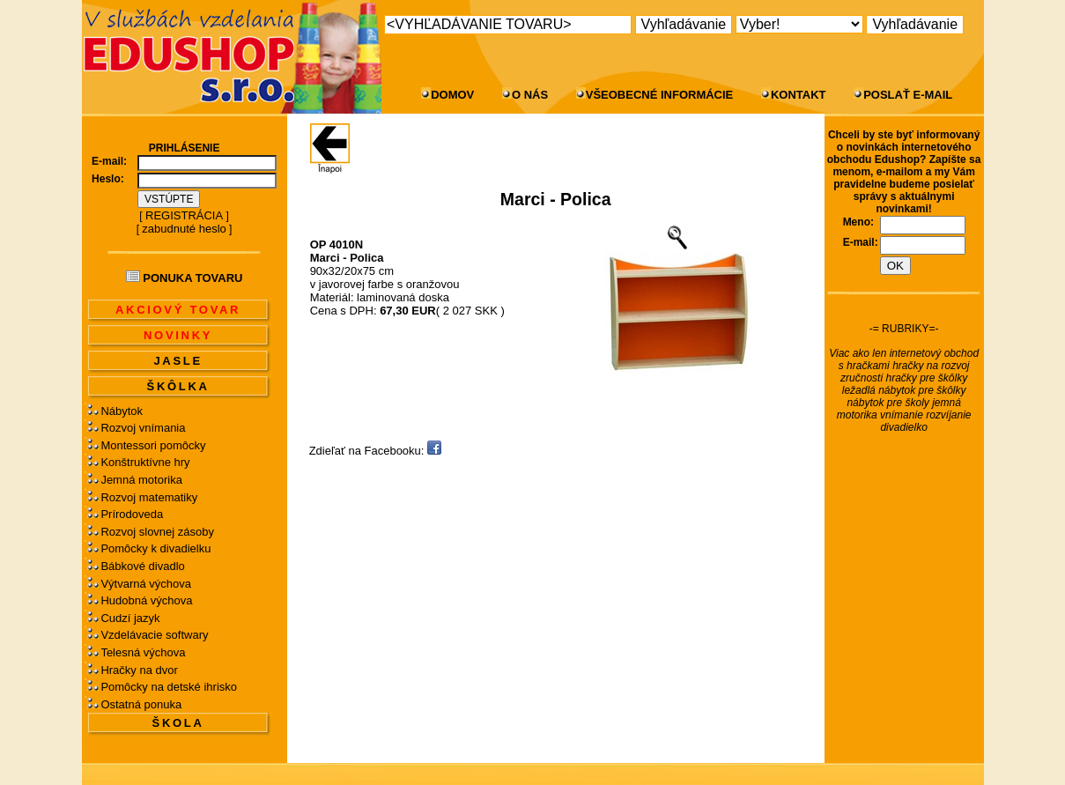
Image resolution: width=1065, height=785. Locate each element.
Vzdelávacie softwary (154, 634)
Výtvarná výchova (145, 583)
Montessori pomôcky (152, 445)
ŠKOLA (178, 722)
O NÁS (530, 94)
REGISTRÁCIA (184, 215)
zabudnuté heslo (184, 228)
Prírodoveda (131, 514)
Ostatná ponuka (140, 704)
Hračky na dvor (138, 670)
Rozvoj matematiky (148, 497)
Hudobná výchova (146, 600)
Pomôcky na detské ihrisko (168, 686)
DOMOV (452, 94)
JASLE (177, 360)
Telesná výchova (142, 652)
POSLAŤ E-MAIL (907, 94)
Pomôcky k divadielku (155, 548)
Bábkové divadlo (142, 566)
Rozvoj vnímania (142, 427)
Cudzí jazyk (129, 618)
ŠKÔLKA (178, 386)
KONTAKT (798, 94)
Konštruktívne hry (144, 462)
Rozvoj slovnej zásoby (157, 531)
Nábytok (121, 411)
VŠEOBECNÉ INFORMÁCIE (660, 94)
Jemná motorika (140, 479)
